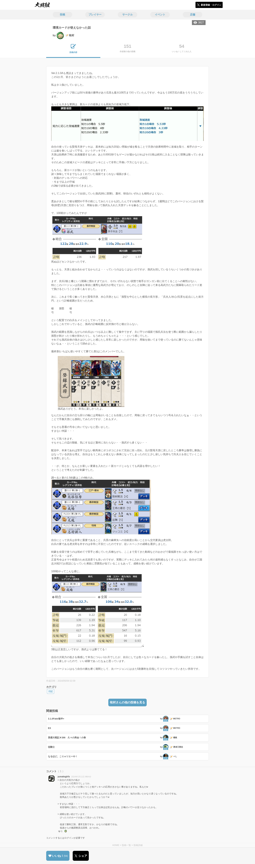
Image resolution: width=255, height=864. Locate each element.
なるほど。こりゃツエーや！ (63, 756)
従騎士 (51, 747)
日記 (50, 691)
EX (49, 728)
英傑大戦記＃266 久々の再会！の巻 (67, 737)
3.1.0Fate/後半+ (56, 718)
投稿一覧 (126, 845)
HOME (115, 845)
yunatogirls (64, 776)
